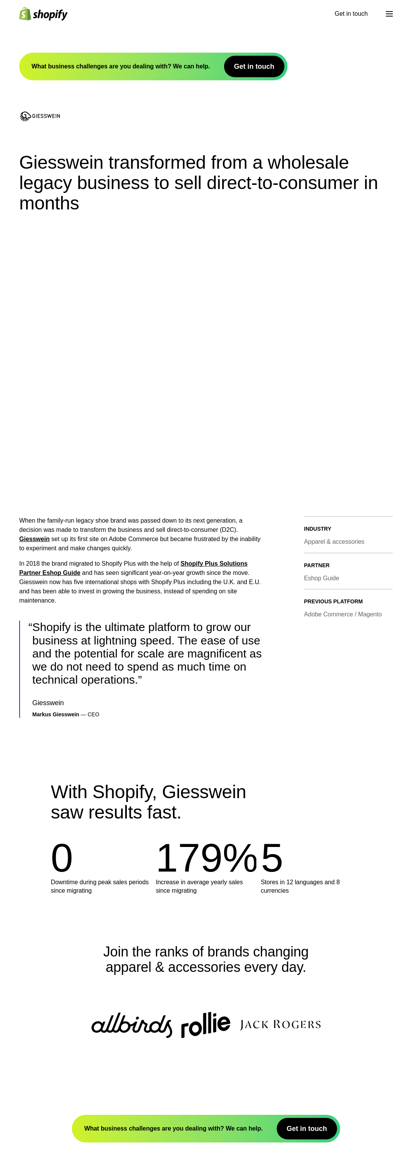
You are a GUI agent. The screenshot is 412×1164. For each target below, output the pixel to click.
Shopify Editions (54, 1034)
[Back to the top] (60, 998)
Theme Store (49, 1085)
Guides (42, 1149)
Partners (44, 1099)
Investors (45, 1041)
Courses (44, 1156)
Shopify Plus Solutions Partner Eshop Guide (206, 146)
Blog (40, 1135)
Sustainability (51, 1048)
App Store (46, 1092)
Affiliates (45, 1106)
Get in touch (18, 73)
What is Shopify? (55, 1027)
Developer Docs (54, 1078)
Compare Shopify (55, 1142)
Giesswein (16, 133)
